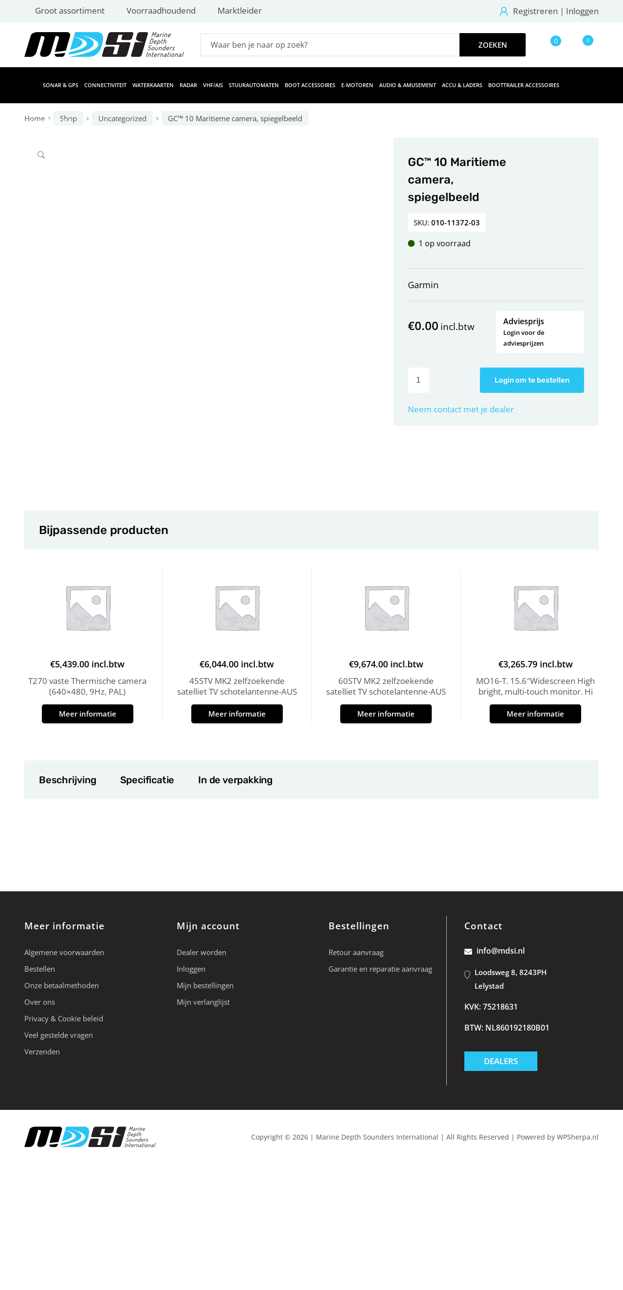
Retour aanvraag (356, 952)
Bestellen (39, 969)
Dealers (501, 1061)
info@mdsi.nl (494, 950)
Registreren (535, 11)
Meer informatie (87, 714)
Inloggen (582, 11)
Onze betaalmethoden (61, 985)
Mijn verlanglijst (203, 1002)
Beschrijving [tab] (67, 780)
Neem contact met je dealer (461, 409)
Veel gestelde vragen (58, 1035)
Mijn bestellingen (205, 985)
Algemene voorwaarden (64, 952)
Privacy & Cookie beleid (63, 1018)
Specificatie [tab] (147, 780)
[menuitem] (30, 85)
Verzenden (42, 1051)
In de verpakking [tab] (235, 780)
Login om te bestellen (532, 380)
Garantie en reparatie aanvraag (380, 969)
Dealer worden (201, 952)
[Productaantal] (418, 380)
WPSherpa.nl (578, 1137)
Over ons (39, 1002)
